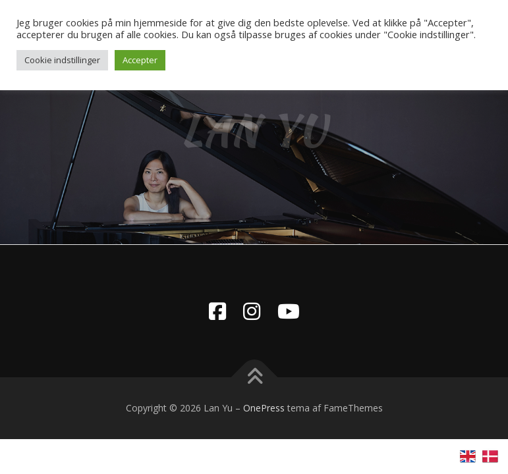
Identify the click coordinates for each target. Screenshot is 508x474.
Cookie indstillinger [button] (62, 60)
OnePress (264, 408)
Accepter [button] (140, 60)
